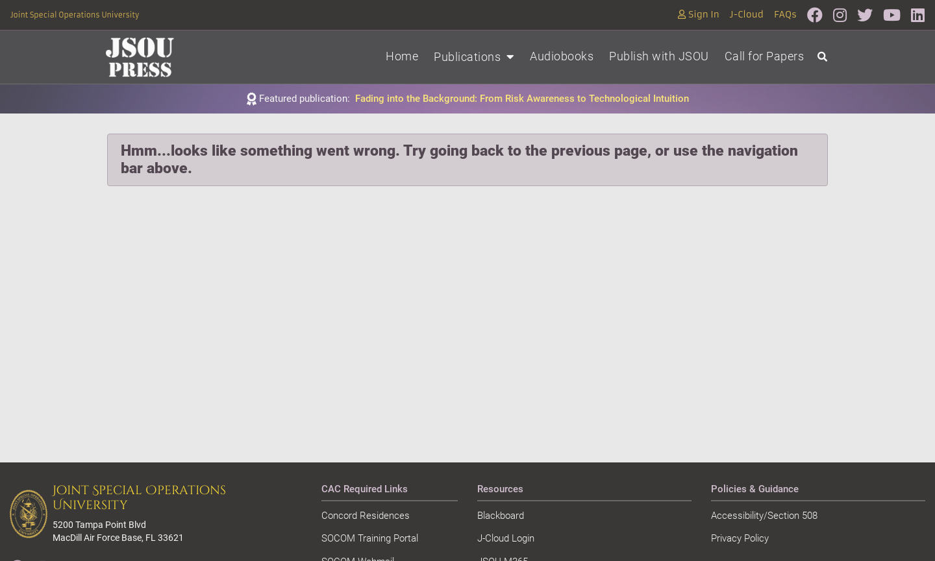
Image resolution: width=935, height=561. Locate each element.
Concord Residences (365, 515)
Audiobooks (561, 56)
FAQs (785, 14)
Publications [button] (474, 57)
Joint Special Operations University (74, 14)
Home (402, 56)
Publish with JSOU (659, 56)
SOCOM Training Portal (369, 538)
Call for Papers (764, 56)
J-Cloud (747, 14)
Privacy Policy (740, 538)
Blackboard (500, 515)
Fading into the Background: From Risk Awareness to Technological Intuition (522, 98)
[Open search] (822, 57)
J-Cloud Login (505, 538)
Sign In (698, 14)
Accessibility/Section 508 (764, 515)
